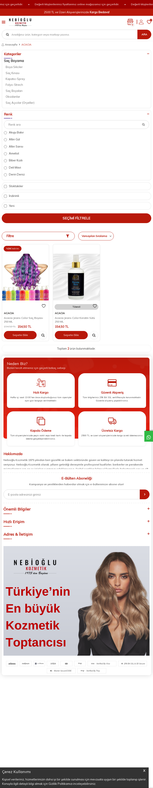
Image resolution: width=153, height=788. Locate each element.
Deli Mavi (12, 167)
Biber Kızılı (13, 160)
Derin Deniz (14, 174)
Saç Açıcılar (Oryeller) (20, 102)
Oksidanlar (13, 96)
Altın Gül (12, 139)
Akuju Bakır (14, 132)
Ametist (11, 153)
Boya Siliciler (14, 67)
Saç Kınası (13, 73)
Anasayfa (9, 44)
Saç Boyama (14, 60)
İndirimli (11, 196)
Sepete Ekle (20, 335)
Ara (144, 34)
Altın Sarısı (13, 146)
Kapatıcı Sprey (15, 79)
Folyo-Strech (14, 84)
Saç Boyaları (14, 90)
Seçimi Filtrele (76, 218)
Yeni (9, 206)
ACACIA (9, 313)
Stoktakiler (13, 186)
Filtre (37, 236)
